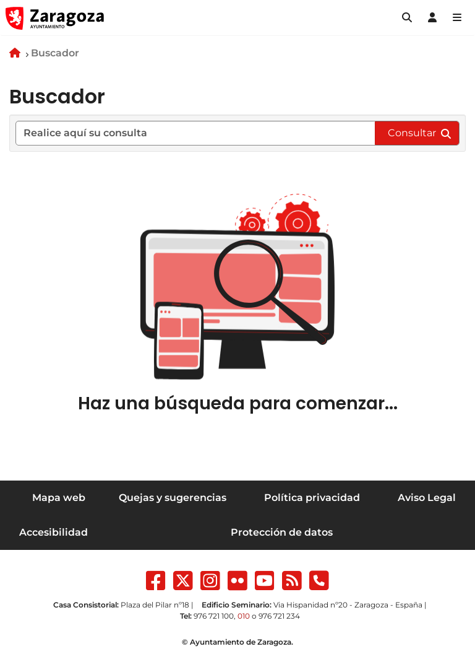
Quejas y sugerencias (172, 497)
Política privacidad (312, 497)
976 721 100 (214, 616)
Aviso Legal (427, 497)
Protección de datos (282, 532)
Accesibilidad (53, 532)
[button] (407, 18)
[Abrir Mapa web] (457, 18)
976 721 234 (279, 616)
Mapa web (58, 497)
